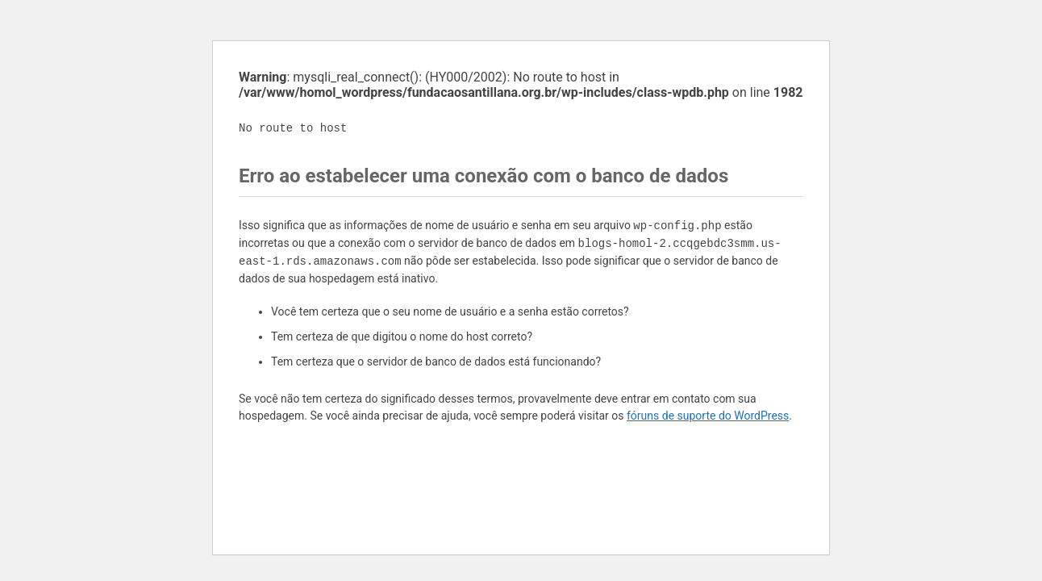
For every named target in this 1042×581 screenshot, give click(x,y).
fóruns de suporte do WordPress (708, 415)
